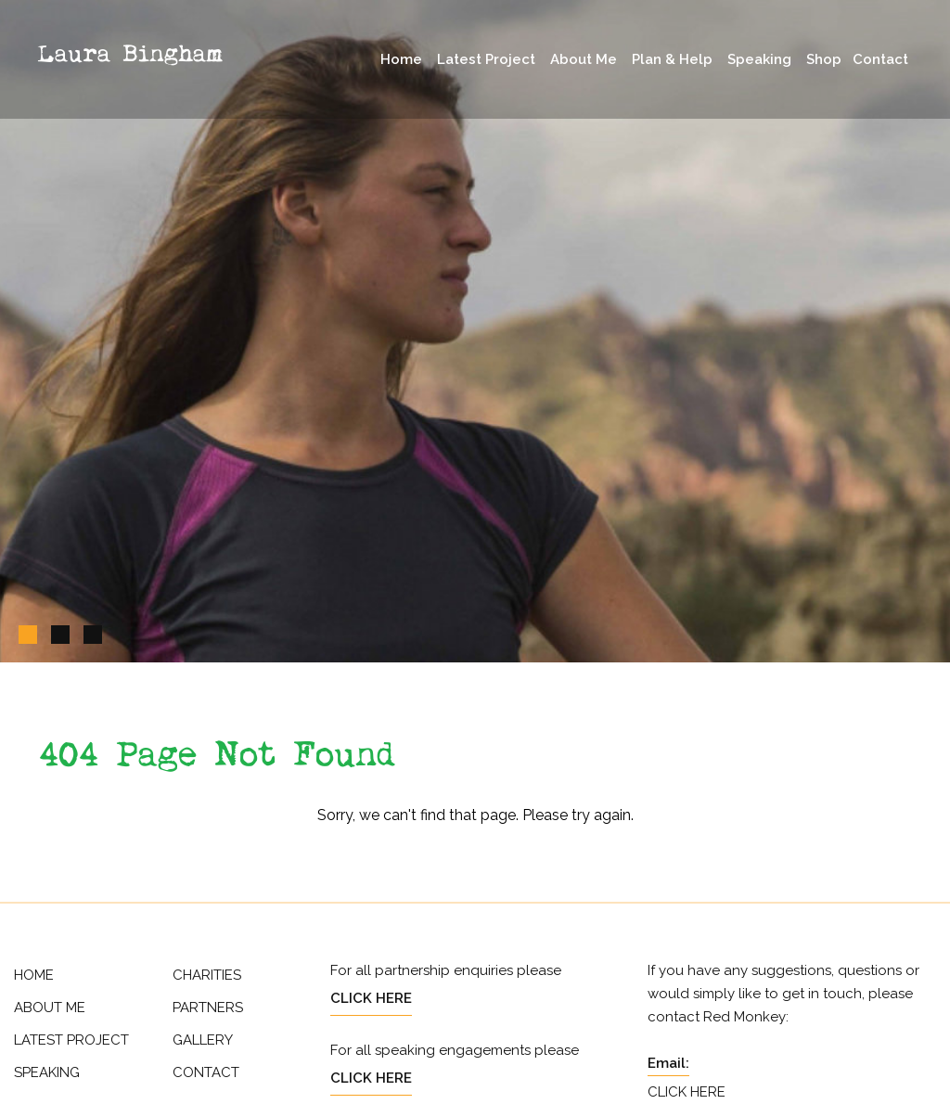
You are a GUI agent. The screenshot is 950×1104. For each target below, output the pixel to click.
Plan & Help (672, 59)
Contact (880, 59)
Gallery (203, 1040)
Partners (208, 1007)
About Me (583, 59)
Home (401, 59)
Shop (823, 59)
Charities (207, 975)
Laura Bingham (130, 54)
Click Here (371, 998)
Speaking (759, 59)
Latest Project (486, 59)
